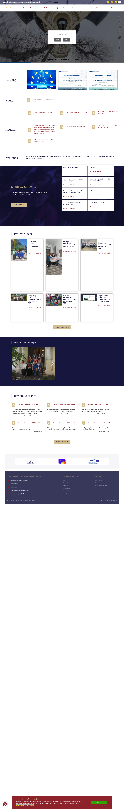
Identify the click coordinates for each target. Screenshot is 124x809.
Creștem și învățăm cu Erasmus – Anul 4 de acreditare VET (34, 244)
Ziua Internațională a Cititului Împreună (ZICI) (100, 205)
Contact (114, 8)
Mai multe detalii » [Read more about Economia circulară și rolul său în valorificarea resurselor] (69, 222)
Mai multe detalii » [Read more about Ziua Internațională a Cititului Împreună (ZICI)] (95, 210)
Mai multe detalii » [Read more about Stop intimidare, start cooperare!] (69, 198)
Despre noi (27, 8)
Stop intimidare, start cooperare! (70, 193)
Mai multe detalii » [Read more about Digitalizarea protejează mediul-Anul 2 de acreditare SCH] (104, 306)
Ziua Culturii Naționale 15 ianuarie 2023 (72, 229)
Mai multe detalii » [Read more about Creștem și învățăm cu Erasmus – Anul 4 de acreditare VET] (34, 253)
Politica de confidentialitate (25, 805)
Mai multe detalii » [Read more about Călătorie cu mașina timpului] (95, 220)
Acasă (8, 8)
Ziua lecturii (94, 193)
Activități (48, 8)
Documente (68, 8)
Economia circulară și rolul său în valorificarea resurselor (74, 217)
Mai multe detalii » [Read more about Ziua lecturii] (95, 197)
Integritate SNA (93, 8)
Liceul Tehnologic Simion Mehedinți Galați (21, 2)
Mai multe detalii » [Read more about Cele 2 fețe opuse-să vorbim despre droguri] (69, 210)
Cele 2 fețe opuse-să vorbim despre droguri (73, 205)
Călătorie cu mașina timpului (99, 216)
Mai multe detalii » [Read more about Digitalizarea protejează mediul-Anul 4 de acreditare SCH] (69, 251)
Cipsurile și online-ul (97, 228)
